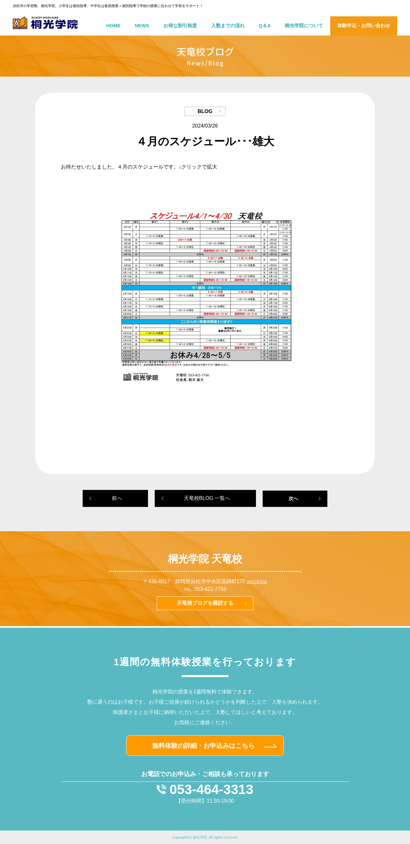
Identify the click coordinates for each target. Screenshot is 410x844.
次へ (293, 498)
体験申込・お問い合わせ (363, 25)
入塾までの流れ (228, 25)
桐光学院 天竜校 (205, 559)
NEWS (142, 25)
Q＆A (265, 25)
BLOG (205, 111)
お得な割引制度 (180, 25)
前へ (117, 498)
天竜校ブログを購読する (205, 603)
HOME (113, 25)
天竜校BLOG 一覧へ (207, 498)
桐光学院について (304, 25)
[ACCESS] (257, 581)
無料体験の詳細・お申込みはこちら (203, 745)
